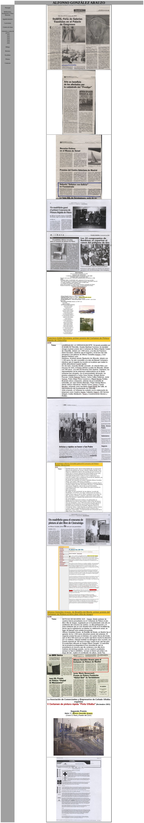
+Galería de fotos (7, 27)
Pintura (8, 59)
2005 (7, 43)
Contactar (7, 63)
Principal (7, 8)
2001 (7, 35)
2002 (7, 37)
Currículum (7, 23)
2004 (7, 41)
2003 (7, 39)
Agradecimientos (8, 19)
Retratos (7, 51)
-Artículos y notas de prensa (7, 32)
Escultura (7, 55)
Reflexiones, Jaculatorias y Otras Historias (7, 13)
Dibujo (8, 47)
